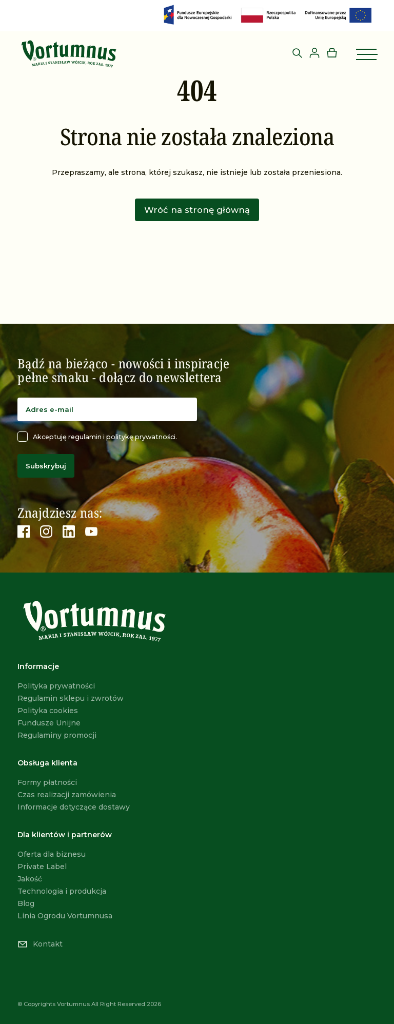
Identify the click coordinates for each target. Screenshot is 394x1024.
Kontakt (40, 944)
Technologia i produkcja (61, 891)
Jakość (29, 878)
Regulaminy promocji (56, 735)
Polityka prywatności (56, 686)
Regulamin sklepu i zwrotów (70, 698)
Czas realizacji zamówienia (66, 794)
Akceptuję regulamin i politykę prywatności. (97, 436)
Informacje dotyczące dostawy (73, 807)
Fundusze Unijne (49, 722)
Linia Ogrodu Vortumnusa (64, 915)
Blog (25, 903)
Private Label (42, 866)
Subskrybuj (46, 466)
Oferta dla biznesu (51, 854)
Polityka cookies (47, 710)
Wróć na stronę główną (197, 210)
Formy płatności (47, 782)
